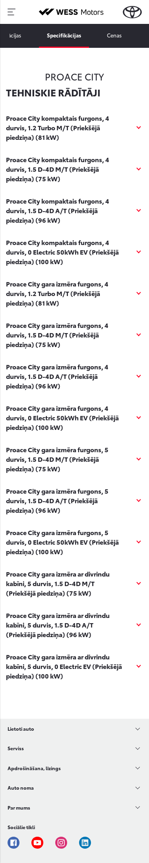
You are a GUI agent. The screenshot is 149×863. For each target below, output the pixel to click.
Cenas (114, 35)
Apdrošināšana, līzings (34, 768)
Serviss (16, 748)
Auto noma (21, 787)
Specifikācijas (64, 35)
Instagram (61, 843)
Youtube (37, 843)
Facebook (13, 843)
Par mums (19, 807)
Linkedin (85, 843)
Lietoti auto (21, 728)
